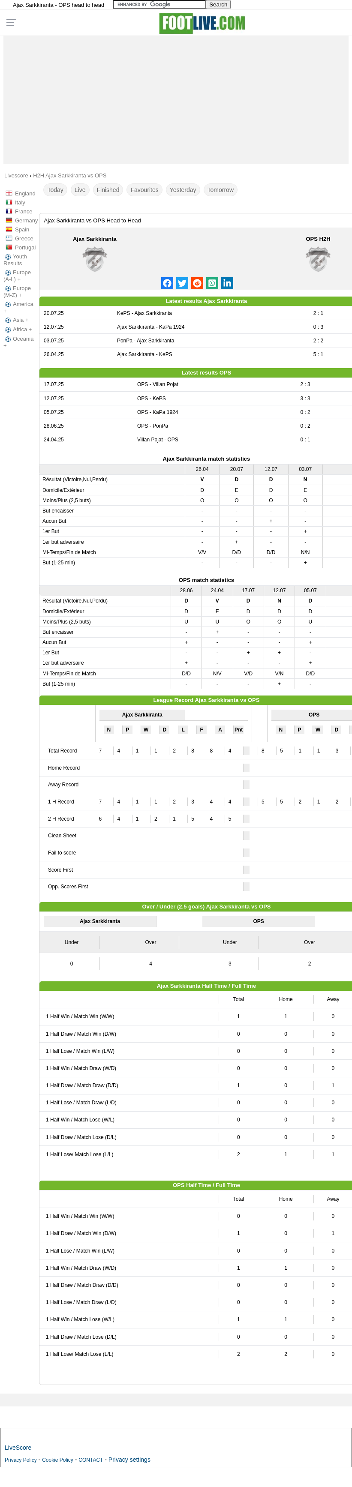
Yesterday (183, 189)
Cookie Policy (57, 1460)
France (23, 211)
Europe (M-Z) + (17, 291)
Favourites (144, 189)
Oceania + (18, 342)
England (25, 193)
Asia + (16, 320)
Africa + (17, 329)
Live (80, 189)
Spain (22, 229)
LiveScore (18, 1447)
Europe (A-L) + (17, 275)
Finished (108, 189)
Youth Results (15, 260)
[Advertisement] (176, 98)
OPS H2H (318, 239)
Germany (26, 220)
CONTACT (90, 1460)
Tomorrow (221, 189)
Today (55, 189)
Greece (24, 238)
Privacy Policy (21, 1460)
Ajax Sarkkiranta (95, 239)
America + (18, 307)
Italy (20, 202)
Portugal (25, 247)
